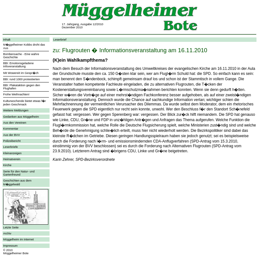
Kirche (7, 165)
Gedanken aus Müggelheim (21, 116)
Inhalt (6, 39)
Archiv (7, 233)
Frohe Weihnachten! (16, 94)
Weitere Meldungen (16, 110)
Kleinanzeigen (12, 153)
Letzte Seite (10, 227)
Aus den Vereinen (14, 122)
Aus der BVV (11, 135)
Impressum (10, 245)
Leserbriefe (10, 147)
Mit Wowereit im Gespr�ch (21, 73)
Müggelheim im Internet (18, 239)
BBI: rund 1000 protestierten (21, 79)
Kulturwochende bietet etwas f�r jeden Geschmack (24, 102)
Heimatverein (11, 159)
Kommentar (10, 128)
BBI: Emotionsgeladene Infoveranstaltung (18, 65)
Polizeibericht (11, 141)
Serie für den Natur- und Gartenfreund (18, 173)
